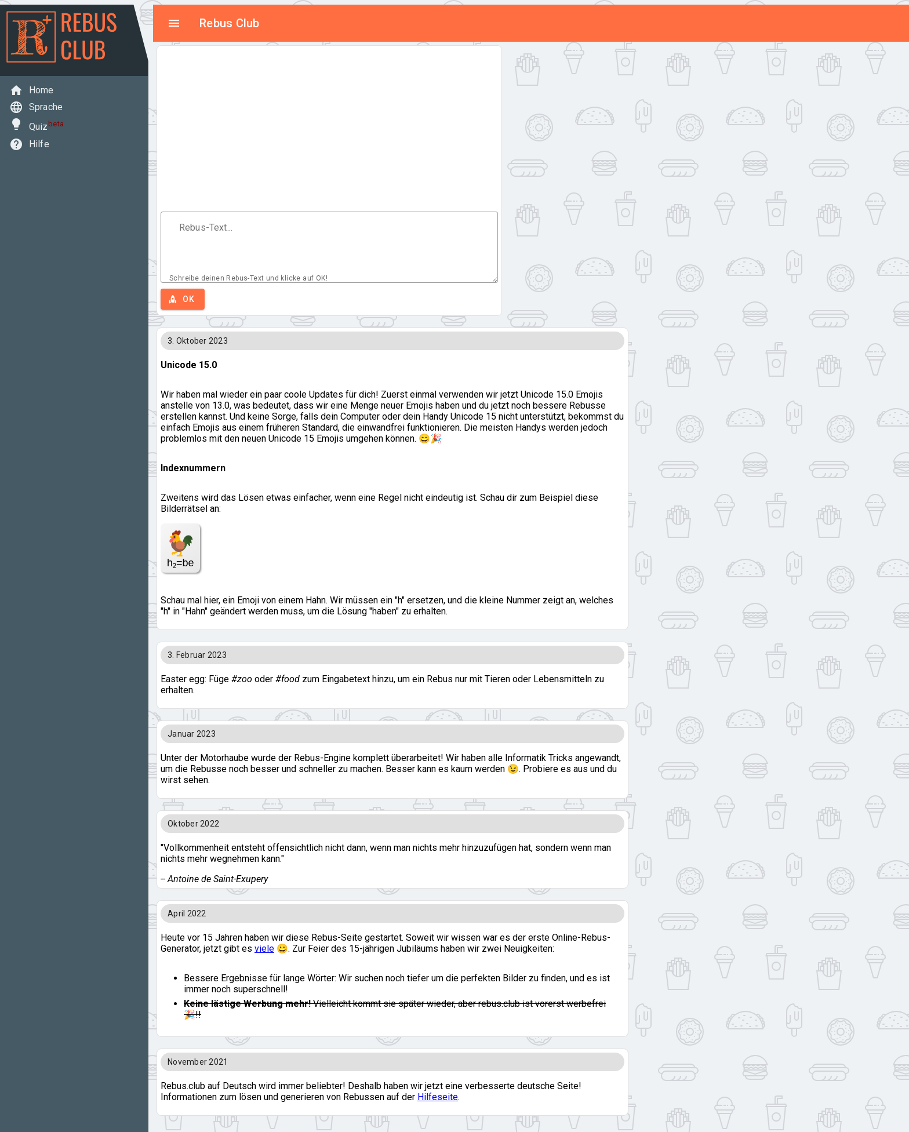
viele (264, 948)
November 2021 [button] (198, 1062)
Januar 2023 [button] (192, 733)
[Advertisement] (329, 130)
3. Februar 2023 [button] (197, 655)
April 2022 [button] (187, 913)
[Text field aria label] (329, 242)
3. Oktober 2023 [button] (198, 340)
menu (174, 23)
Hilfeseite (437, 1096)
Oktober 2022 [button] (193, 823)
